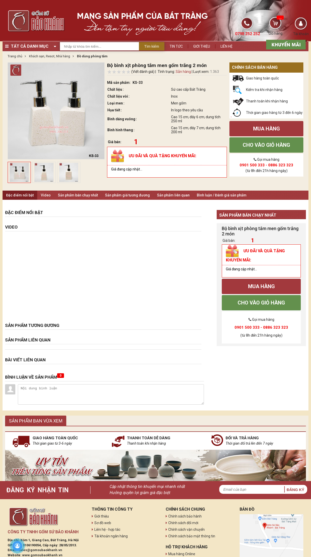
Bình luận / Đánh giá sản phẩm (222, 195)
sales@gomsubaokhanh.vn (40, 550)
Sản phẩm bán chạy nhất (78, 195)
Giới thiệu (201, 46)
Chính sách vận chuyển (186, 529)
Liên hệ (226, 46)
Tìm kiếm (151, 46)
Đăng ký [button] (295, 489)
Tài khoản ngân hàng (111, 536)
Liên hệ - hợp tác (107, 529)
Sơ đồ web (102, 523)
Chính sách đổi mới (183, 523)
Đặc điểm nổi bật (20, 195)
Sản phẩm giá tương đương (127, 195)
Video (46, 195)
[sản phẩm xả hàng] (285, 44)
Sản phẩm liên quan (173, 195)
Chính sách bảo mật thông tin (191, 536)
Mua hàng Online (181, 554)
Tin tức (176, 46)
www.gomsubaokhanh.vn (42, 555)
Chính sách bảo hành (185, 516)
